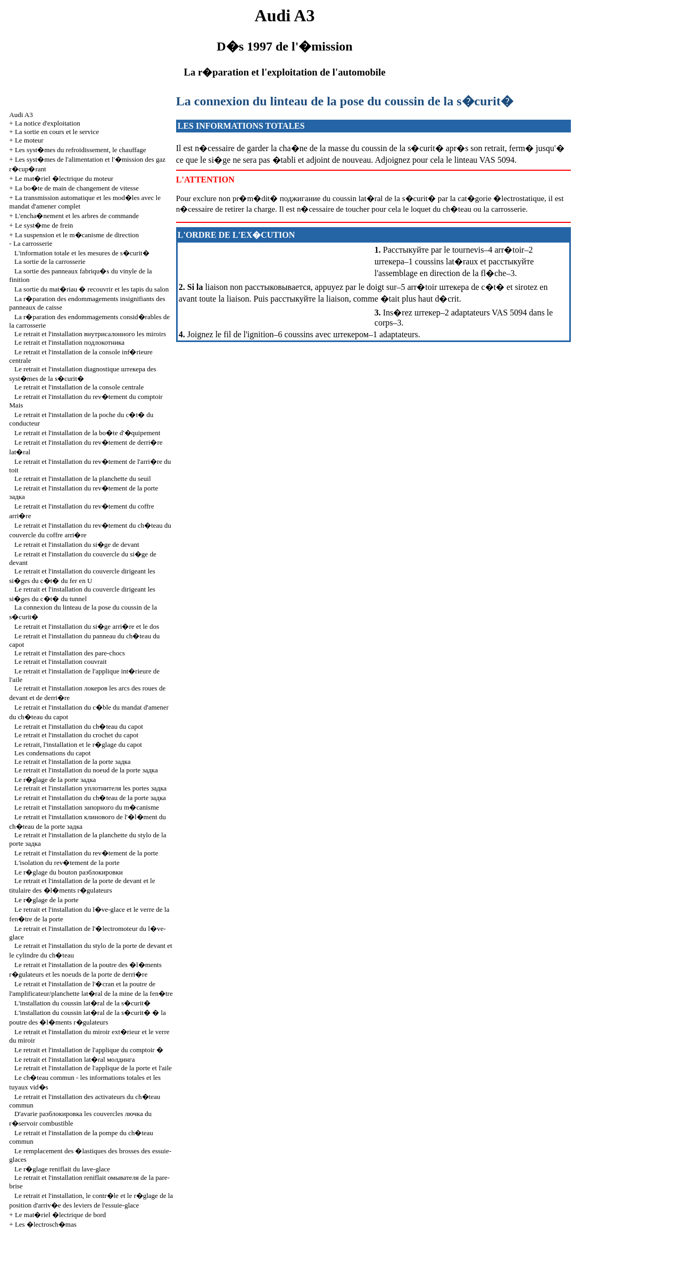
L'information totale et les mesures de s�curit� (82, 253)
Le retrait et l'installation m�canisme (86, 807)
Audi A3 (20, 115)
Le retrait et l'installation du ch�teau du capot (78, 726)
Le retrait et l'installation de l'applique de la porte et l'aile (93, 1068)
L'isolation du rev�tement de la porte (67, 863)
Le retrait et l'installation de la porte (72, 761)
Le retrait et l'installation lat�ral (74, 1059)
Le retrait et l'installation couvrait (60, 661)
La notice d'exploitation (47, 123)
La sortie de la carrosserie (50, 261)
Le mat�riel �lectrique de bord (60, 1215)
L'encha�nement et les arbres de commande (77, 216)
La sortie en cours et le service (57, 132)
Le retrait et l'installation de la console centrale (79, 387)
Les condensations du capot (52, 753)
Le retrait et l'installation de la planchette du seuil (82, 478)
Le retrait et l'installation (69, 342)
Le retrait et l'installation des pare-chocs (69, 653)
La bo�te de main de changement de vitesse (77, 188)
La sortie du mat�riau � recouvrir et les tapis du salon (91, 289)
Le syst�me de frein (44, 225)
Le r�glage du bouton (68, 872)
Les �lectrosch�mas (46, 1224)
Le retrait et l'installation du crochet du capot (76, 735)
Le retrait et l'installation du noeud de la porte (86, 770)
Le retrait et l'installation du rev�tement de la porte (86, 853)
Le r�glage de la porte (55, 780)
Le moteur (29, 140)
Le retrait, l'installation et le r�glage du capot (78, 744)
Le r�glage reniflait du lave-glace (62, 1169)
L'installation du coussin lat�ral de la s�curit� (82, 1003)
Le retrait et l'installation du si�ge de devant (76, 544)
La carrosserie (32, 243)
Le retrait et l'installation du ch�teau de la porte (90, 798)
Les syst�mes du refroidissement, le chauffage (80, 150)
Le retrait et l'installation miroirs (90, 334)
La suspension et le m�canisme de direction (77, 235)
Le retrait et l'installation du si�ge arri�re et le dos (86, 626)
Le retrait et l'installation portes (90, 788)
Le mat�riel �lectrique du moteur (64, 178)
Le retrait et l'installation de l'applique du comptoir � (88, 1050)
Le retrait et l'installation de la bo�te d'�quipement (87, 433)
